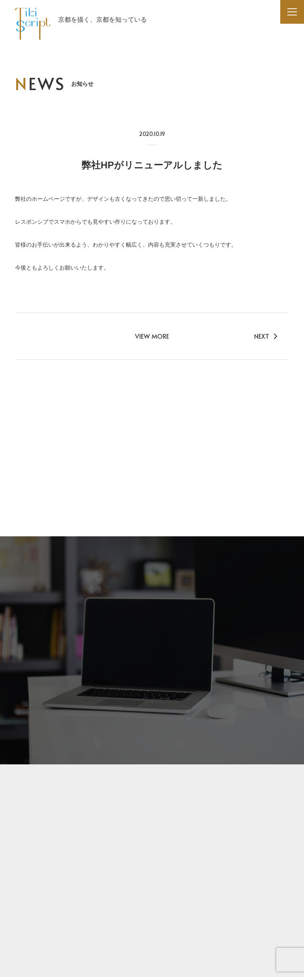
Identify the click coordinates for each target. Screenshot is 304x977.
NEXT (265, 336)
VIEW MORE (152, 336)
